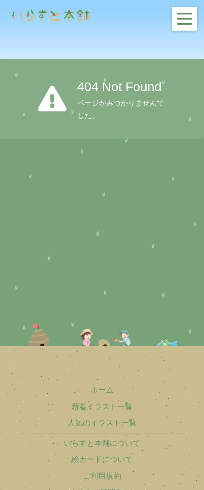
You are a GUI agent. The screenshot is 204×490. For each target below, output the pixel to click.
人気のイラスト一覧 (102, 423)
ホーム (102, 390)
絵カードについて (102, 459)
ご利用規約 (102, 476)
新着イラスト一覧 (102, 406)
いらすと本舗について (102, 443)
